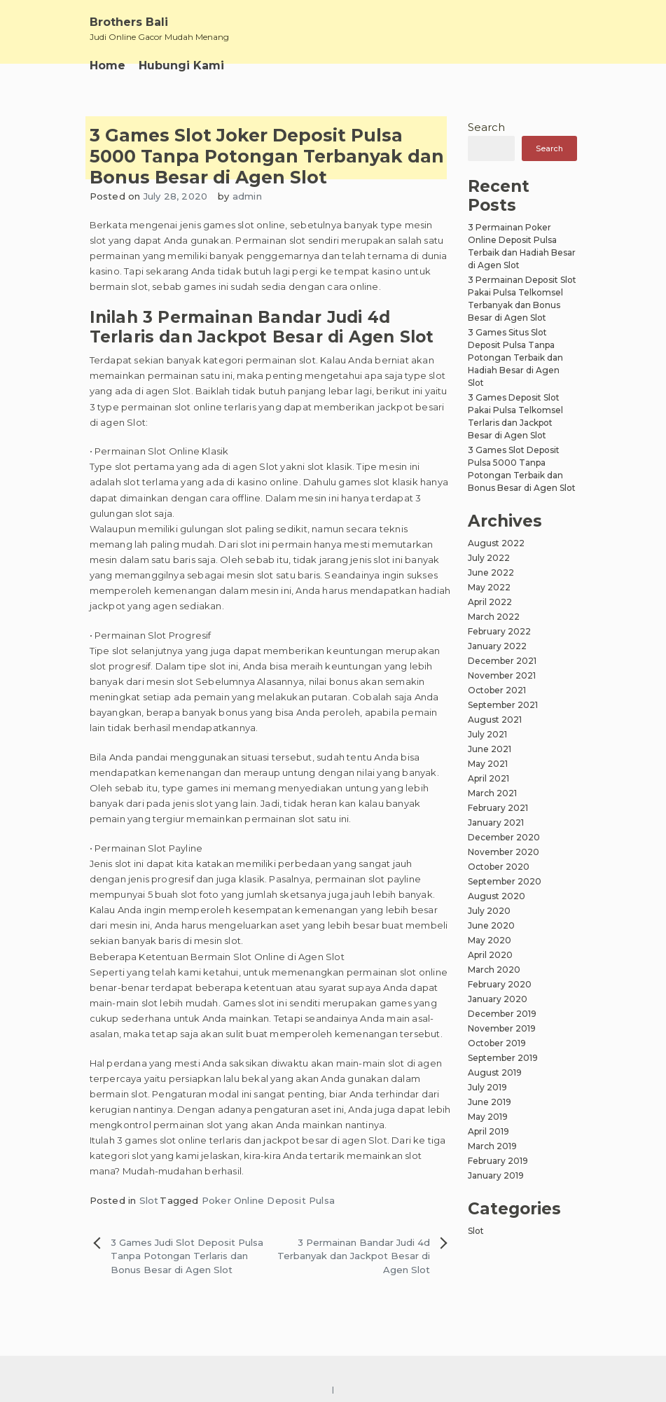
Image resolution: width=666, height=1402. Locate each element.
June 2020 (491, 925)
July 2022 (489, 558)
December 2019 (502, 1013)
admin (247, 196)
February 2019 (498, 1160)
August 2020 (496, 896)
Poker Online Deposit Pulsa (268, 1200)
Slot (149, 1200)
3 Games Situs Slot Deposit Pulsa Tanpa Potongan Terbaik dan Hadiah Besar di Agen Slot (515, 357)
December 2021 (502, 660)
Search (486, 127)
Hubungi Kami (181, 65)
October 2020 (498, 866)
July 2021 (487, 734)
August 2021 (495, 719)
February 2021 (498, 808)
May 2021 (488, 763)
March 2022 (494, 616)
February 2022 (499, 631)
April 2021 (488, 778)
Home (107, 65)
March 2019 (492, 1146)
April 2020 (490, 955)
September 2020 (504, 881)
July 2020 (489, 910)
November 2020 (503, 852)
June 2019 (489, 1102)
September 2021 (503, 705)
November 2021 (502, 675)
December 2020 (504, 837)
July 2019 (487, 1087)
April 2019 (488, 1131)
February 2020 (500, 984)
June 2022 (491, 572)
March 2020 (494, 969)
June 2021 (489, 749)
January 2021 (496, 822)
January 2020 (497, 999)
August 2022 (496, 543)
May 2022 (489, 587)
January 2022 (497, 646)
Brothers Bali (129, 22)
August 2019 (495, 1072)
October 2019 (497, 1043)
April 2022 (490, 602)
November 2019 (502, 1028)
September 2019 (503, 1058)
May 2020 (489, 940)
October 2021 (497, 690)
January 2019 (496, 1175)
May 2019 (488, 1116)
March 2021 (492, 793)
